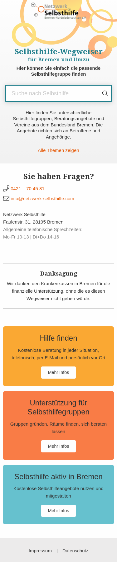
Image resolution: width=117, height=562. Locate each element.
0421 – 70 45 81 (27, 188)
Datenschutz (75, 550)
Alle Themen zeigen (58, 150)
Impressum (40, 550)
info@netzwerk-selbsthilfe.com (42, 198)
